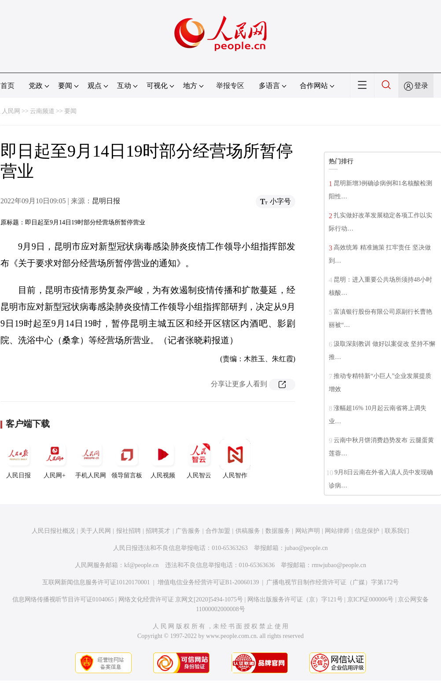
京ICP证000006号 (370, 599)
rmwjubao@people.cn (339, 565)
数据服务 (277, 531)
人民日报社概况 (53, 531)
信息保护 (367, 531)
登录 (421, 85)
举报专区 (230, 85)
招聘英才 (158, 531)
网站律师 (337, 531)
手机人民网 (90, 459)
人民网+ (54, 459)
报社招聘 (128, 531)
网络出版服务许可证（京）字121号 (295, 599)
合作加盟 (218, 531)
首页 (7, 85)
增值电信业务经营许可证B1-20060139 (208, 582)
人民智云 (199, 459)
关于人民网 (95, 531)
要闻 (70, 111)
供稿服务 (247, 531)
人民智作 (235, 459)
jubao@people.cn (306, 548)
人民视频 (162, 459)
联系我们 (397, 531)
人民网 (11, 111)
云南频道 (42, 111)
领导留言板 (126, 459)
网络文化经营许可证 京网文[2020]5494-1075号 (180, 599)
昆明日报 (106, 201)
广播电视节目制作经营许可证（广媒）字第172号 (332, 582)
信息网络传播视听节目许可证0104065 (63, 599)
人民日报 (18, 459)
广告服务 (188, 531)
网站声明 (307, 531)
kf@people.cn (141, 565)
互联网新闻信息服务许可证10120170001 (96, 582)
